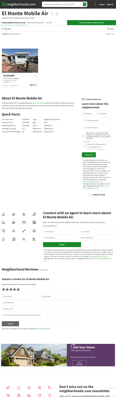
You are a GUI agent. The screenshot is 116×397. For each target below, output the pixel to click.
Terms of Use (94, 188)
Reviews (49, 23)
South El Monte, (8, 18)
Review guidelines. (44, 329)
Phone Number (93, 120)
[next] (36, 61)
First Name (87, 113)
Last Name (102, 113)
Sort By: (5, 34)
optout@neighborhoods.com (93, 182)
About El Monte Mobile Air (35, 23)
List (112, 34)
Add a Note (87, 141)
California (18, 18)
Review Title (8, 309)
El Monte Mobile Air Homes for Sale (13, 23)
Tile (107, 34)
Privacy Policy (98, 258)
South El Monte (39, 103)
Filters (110, 29)
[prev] (4, 61)
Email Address (92, 127)
